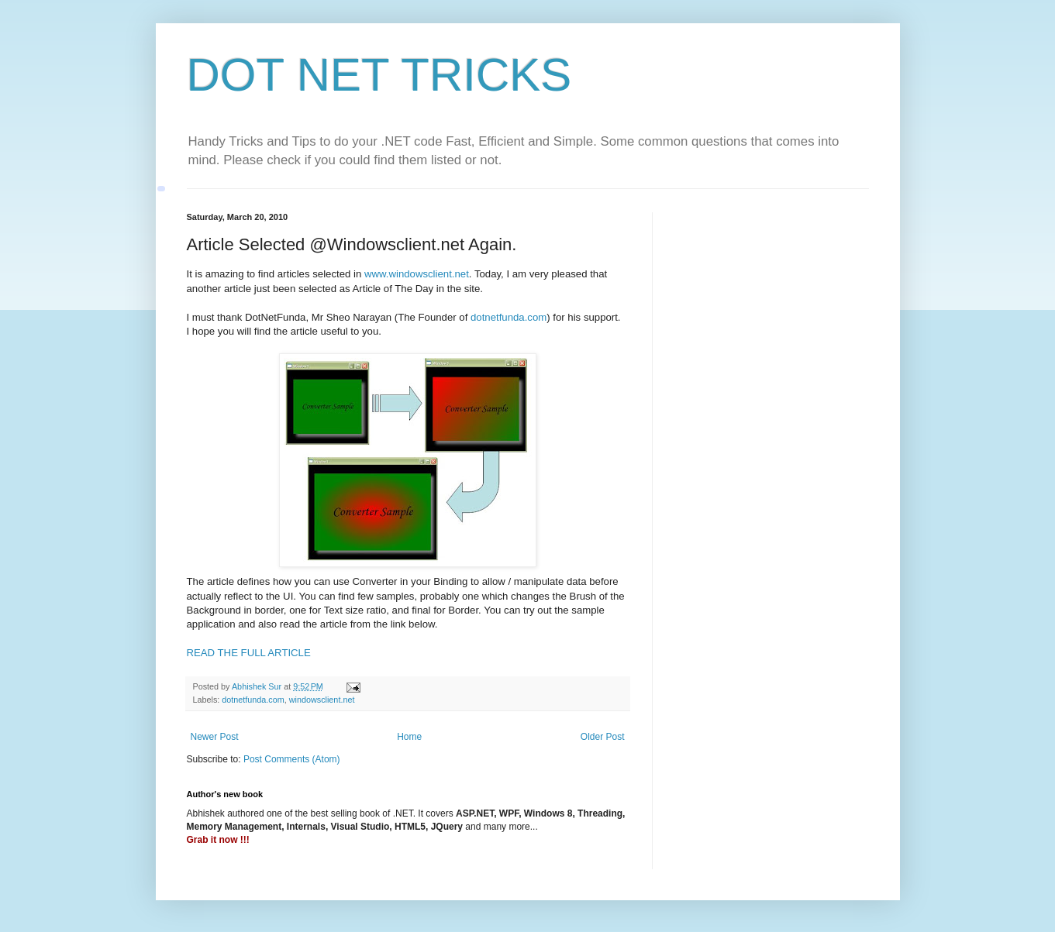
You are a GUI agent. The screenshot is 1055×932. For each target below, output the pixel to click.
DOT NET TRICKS (379, 75)
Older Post (603, 736)
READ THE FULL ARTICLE (249, 653)
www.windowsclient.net (416, 274)
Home (409, 736)
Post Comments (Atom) (291, 759)
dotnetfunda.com (508, 317)
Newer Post (215, 736)
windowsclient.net (322, 699)
